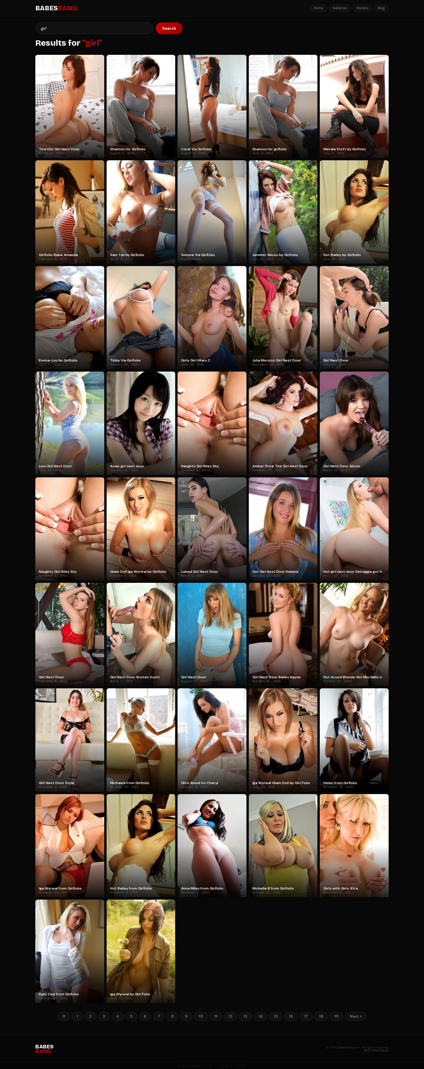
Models (362, 8)
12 (230, 1016)
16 (291, 1016)
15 (276, 1016)
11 (215, 1016)
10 (201, 1016)
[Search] (94, 28)
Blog (381, 8)
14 (261, 1016)
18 (321, 1016)
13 (245, 1016)
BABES (56, 8)
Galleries (340, 8)
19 (336, 1016)
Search (169, 28)
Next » (356, 1016)
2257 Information (376, 1050)
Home (318, 8)
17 (306, 1016)
